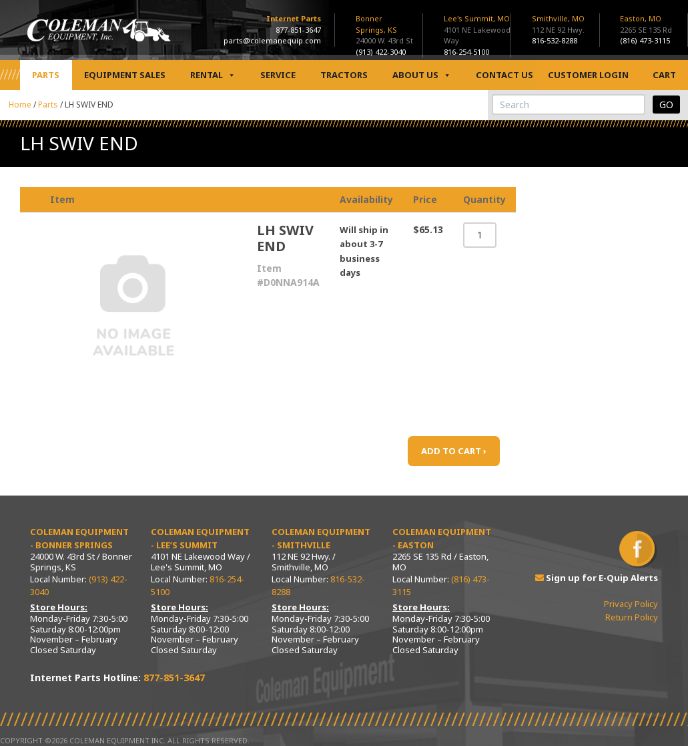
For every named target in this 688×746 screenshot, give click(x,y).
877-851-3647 (298, 30)
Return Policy (631, 617)
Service (278, 75)
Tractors (344, 75)
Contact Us (504, 75)
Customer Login (588, 75)
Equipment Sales (124, 75)
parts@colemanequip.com (272, 40)
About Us (421, 75)
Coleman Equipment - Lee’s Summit (200, 538)
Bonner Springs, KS (376, 24)
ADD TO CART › (453, 451)
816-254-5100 (466, 52)
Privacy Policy (631, 604)
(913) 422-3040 (381, 52)
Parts (45, 75)
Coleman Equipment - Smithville (321, 538)
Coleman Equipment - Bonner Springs (79, 538)
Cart (664, 75)
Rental (213, 75)
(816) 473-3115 (645, 40)
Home (20, 104)
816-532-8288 (554, 40)
